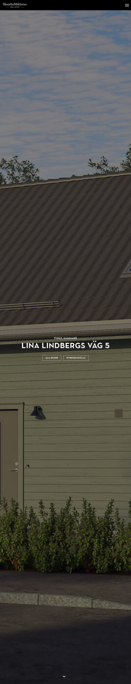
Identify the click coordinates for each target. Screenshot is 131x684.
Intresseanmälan (75, 358)
